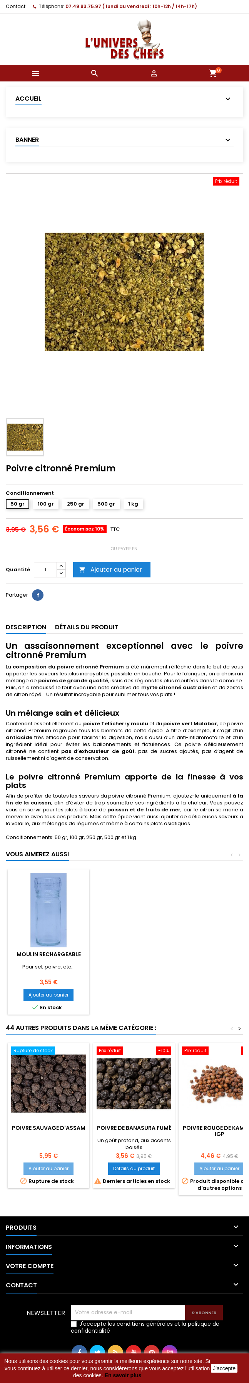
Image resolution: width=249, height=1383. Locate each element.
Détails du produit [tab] (86, 627)
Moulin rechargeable (49, 954)
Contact (15, 6)
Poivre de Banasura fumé (134, 1128)
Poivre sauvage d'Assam (48, 1128)
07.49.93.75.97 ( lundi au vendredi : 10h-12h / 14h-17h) (131, 6)
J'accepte (224, 1368)
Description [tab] (26, 627)
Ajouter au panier (110, 569)
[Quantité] (45, 569)
